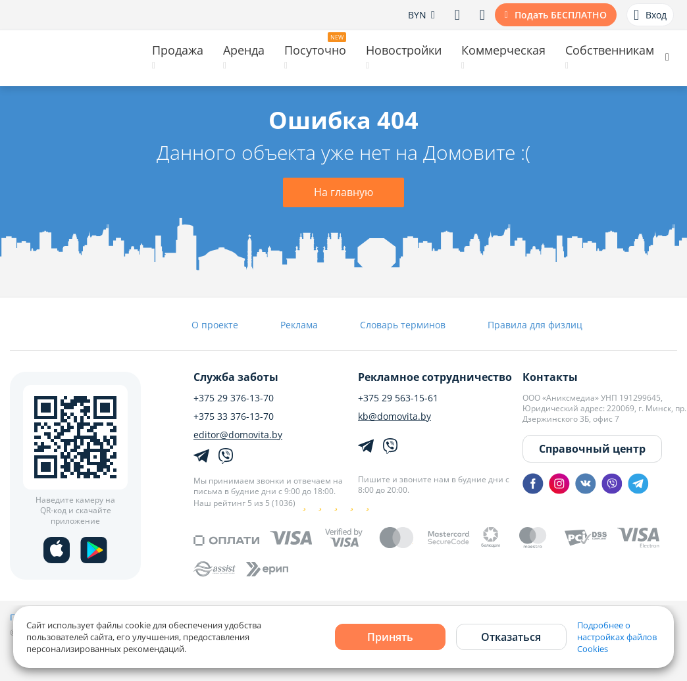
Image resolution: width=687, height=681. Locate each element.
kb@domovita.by (394, 416)
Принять (390, 637)
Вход (650, 15)
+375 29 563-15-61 (398, 398)
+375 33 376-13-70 (233, 416)
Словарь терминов (402, 324)
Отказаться (511, 637)
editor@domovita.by (237, 435)
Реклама (299, 324)
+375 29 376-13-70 (233, 398)
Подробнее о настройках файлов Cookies (617, 637)
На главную (343, 192)
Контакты (550, 377)
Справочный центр (592, 448)
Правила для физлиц (535, 324)
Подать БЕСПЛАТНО (561, 15)
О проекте (214, 324)
